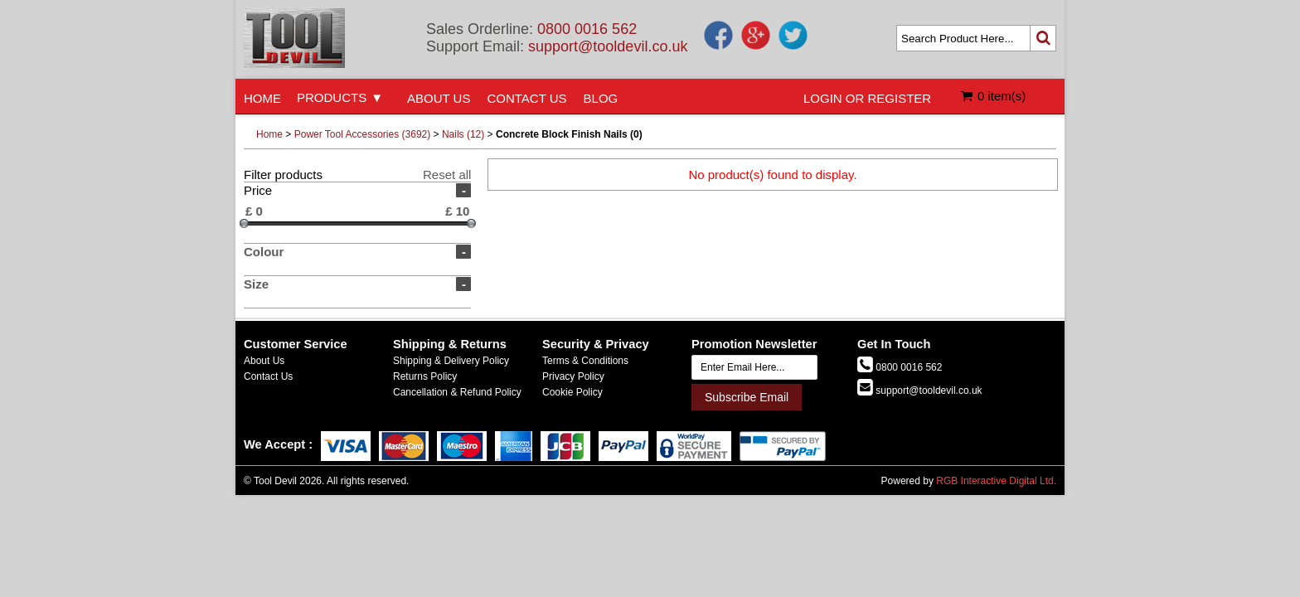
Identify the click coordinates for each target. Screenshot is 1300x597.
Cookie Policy (572, 392)
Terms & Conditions (585, 360)
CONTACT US (526, 98)
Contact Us (268, 376)
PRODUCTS (331, 97)
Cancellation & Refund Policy (457, 392)
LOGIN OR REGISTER (867, 98)
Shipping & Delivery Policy (451, 360)
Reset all (447, 174)
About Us (264, 360)
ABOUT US (438, 98)
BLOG (601, 98)
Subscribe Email (746, 397)
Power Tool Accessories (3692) (362, 134)
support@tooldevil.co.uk (607, 46)
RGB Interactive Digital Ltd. (996, 481)
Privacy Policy (573, 376)
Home (269, 134)
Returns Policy (425, 376)
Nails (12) (463, 134)
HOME (262, 98)
